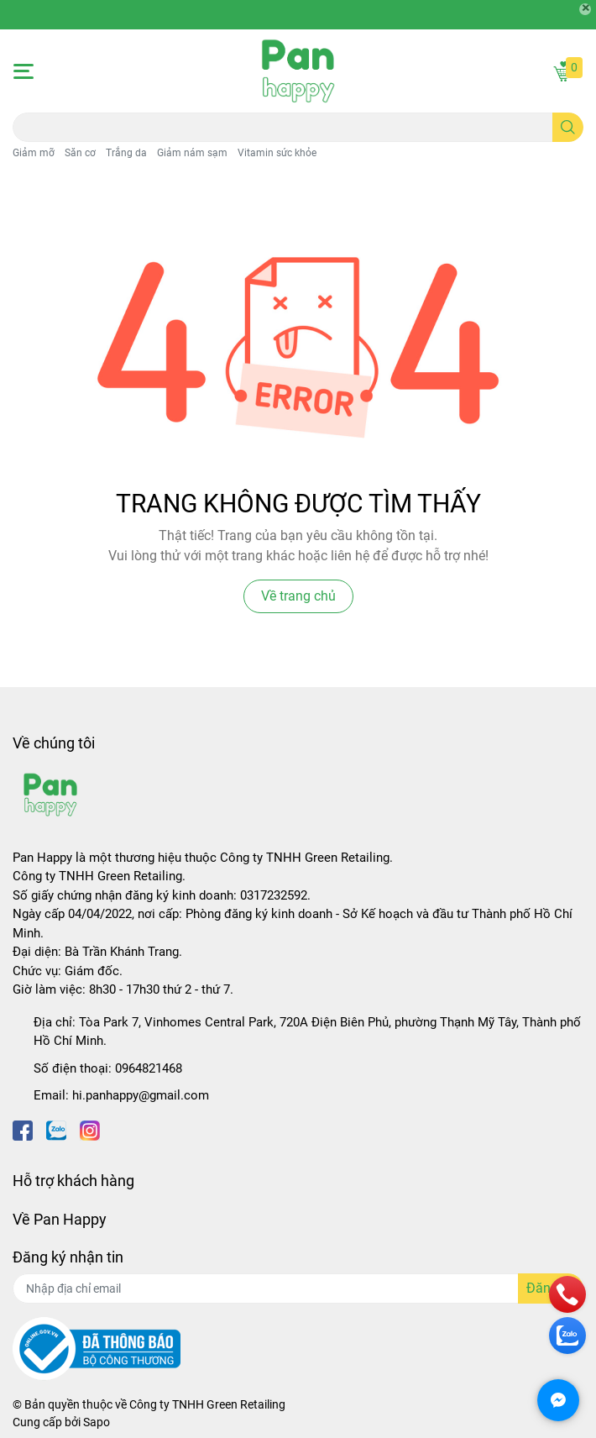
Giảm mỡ (34, 153)
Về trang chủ (298, 596)
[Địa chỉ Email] (298, 1288)
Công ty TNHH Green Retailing (207, 1404)
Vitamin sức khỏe (277, 153)
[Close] (585, 9)
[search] (567, 127)
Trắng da (126, 153)
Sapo (96, 1422)
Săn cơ (80, 153)
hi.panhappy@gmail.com (140, 1095)
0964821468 (148, 1068)
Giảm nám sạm (192, 153)
